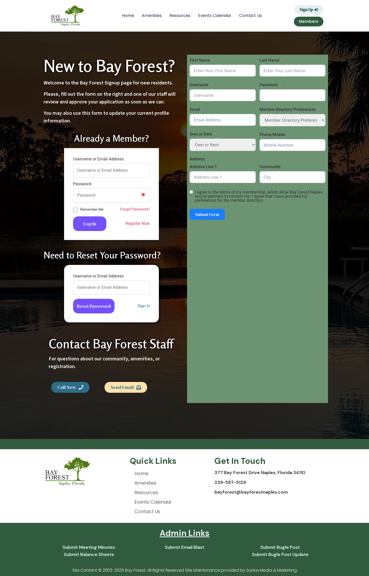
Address (197, 159)
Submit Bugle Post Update (280, 554)
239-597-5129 (230, 482)
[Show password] (143, 195)
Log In (89, 223)
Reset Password (94, 306)
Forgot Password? (135, 209)
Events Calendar (214, 15)
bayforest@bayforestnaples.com (251, 492)
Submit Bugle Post (280, 547)
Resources (179, 15)
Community (270, 166)
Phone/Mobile (272, 134)
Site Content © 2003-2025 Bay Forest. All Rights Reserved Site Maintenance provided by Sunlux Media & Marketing (184, 570)
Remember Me (92, 209)
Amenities (152, 15)
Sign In (144, 305)
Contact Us (250, 15)
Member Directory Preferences (288, 109)
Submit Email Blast (184, 547)
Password (82, 184)
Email (195, 109)
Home (128, 15)
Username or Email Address (98, 159)
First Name (200, 60)
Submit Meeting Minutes (89, 547)
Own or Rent (201, 134)
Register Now (138, 223)
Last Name (269, 60)
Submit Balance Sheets (89, 554)
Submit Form (207, 214)
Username (199, 84)
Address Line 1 (203, 166)
